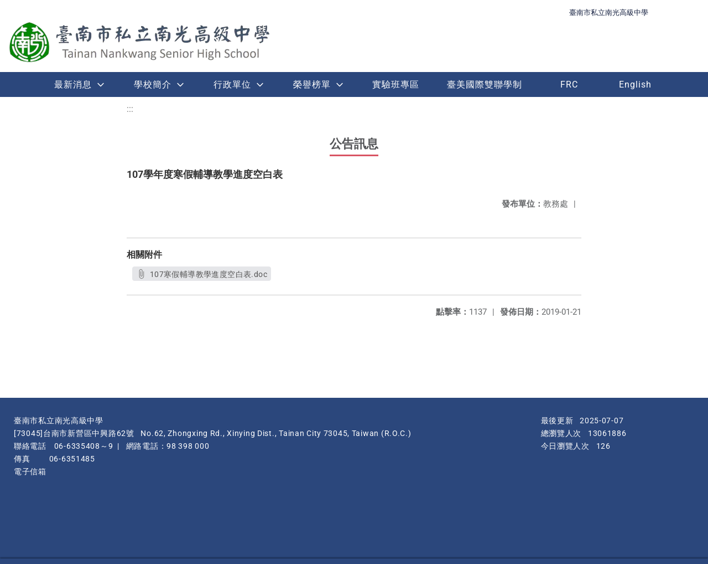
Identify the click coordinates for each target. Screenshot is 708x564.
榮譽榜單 (312, 84)
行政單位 (232, 84)
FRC (569, 84)
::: (130, 109)
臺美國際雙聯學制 (484, 84)
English (635, 84)
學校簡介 (152, 84)
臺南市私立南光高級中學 (608, 12)
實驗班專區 (395, 84)
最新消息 (73, 84)
